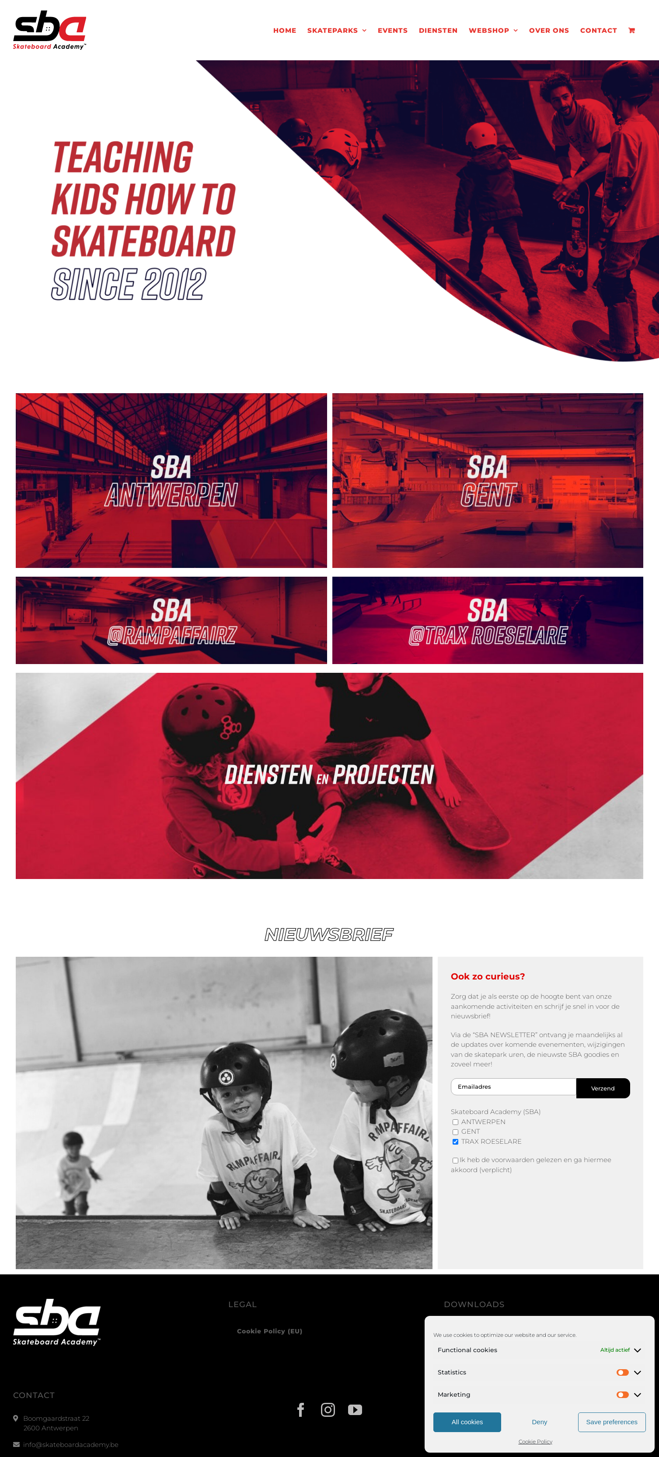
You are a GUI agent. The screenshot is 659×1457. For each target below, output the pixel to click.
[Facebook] (302, 1410)
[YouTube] (357, 1410)
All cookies (467, 1422)
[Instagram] (329, 1410)
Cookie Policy (535, 1441)
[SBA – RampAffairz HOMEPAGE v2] (171, 580)
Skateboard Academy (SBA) (496, 1111)
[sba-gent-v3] (488, 396)
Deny (539, 1422)
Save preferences (612, 1422)
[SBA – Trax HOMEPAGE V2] (488, 580)
